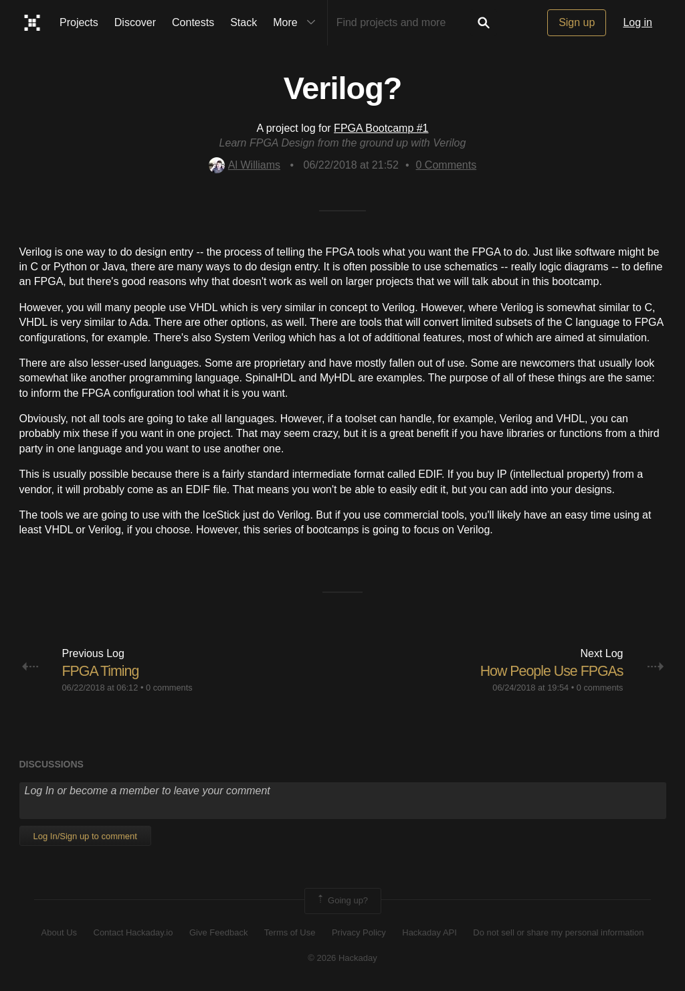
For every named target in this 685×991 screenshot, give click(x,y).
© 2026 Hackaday (342, 958)
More (297, 23)
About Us (59, 932)
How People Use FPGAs (549, 670)
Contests (193, 22)
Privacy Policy (359, 932)
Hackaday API (429, 932)
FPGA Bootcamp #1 (381, 128)
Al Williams (244, 165)
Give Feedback (218, 932)
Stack (243, 22)
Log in (637, 22)
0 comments (169, 688)
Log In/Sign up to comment (85, 836)
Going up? (342, 900)
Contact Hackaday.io (133, 932)
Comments (446, 165)
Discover (135, 22)
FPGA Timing (102, 670)
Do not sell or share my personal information (558, 932)
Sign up (577, 22)
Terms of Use (290, 932)
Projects (79, 22)
